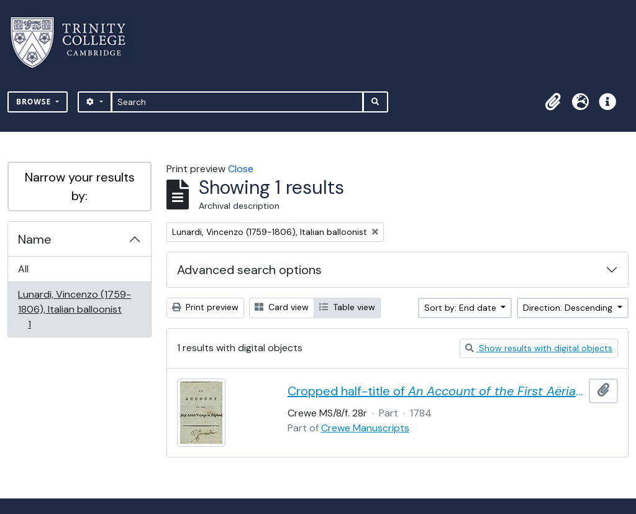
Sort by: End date (461, 307)
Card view (282, 307)
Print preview (205, 307)
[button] (552, 102)
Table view (347, 307)
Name (35, 239)
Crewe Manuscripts (365, 427)
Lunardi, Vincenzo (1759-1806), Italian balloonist (74, 309)
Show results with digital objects (538, 348)
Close (240, 168)
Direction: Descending (569, 307)
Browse (34, 101)
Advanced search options (249, 270)
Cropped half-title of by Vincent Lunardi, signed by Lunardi (436, 390)
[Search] (237, 101)
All (23, 268)
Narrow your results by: (80, 186)
